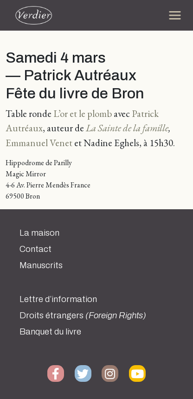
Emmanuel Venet (39, 142)
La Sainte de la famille (127, 128)
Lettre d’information (58, 299)
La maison (39, 233)
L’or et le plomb (82, 113)
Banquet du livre (50, 331)
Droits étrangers (82, 315)
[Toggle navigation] (174, 15)
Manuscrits (41, 265)
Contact (35, 249)
